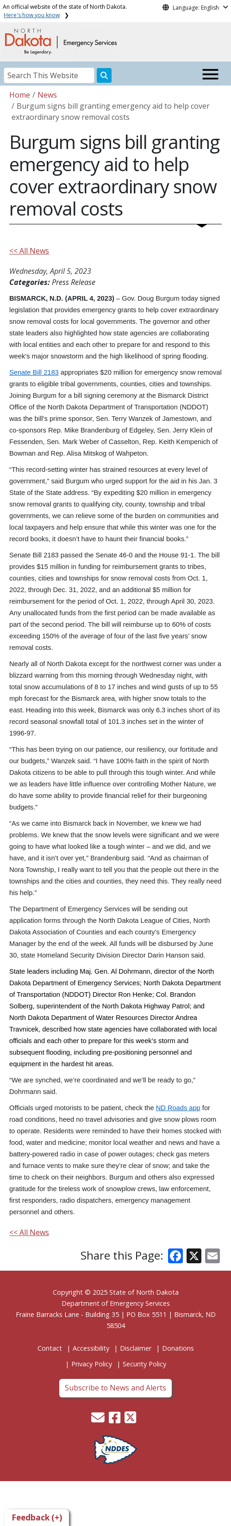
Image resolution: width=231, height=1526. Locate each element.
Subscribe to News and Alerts (115, 1388)
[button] (98, 1419)
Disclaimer (135, 1348)
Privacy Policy (91, 1363)
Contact (49, 1348)
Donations (178, 1348)
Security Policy (144, 1363)
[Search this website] (104, 75)
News (47, 95)
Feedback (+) (37, 1517)
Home (19, 95)
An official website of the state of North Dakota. (65, 11)
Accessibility (91, 1348)
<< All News (29, 251)
